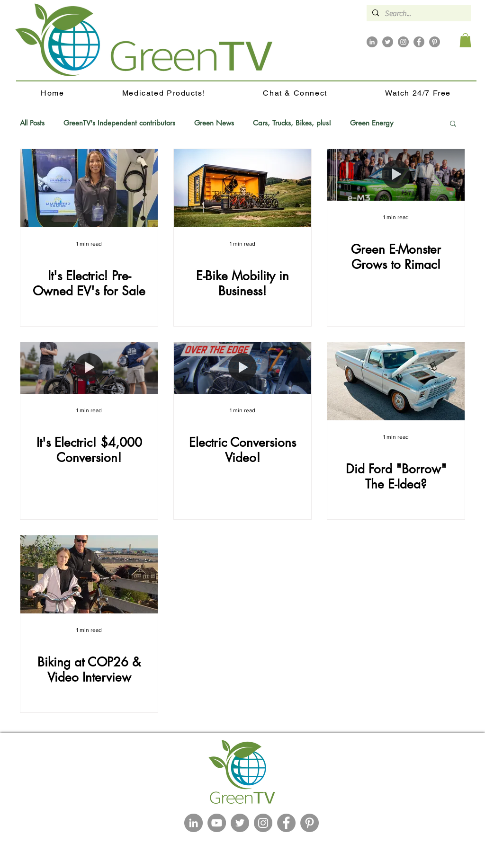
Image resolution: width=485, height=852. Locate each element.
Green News (214, 123)
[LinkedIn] (372, 41)
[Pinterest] (434, 41)
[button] (465, 40)
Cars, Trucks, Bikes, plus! (292, 123)
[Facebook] (418, 41)
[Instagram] (403, 41)
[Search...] (418, 14)
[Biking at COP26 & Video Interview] (89, 574)
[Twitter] (387, 41)
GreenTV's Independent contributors (119, 123)
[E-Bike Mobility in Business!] (242, 188)
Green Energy (371, 123)
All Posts (32, 123)
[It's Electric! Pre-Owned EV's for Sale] (89, 188)
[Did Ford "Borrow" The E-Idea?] (396, 381)
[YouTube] (216, 823)
